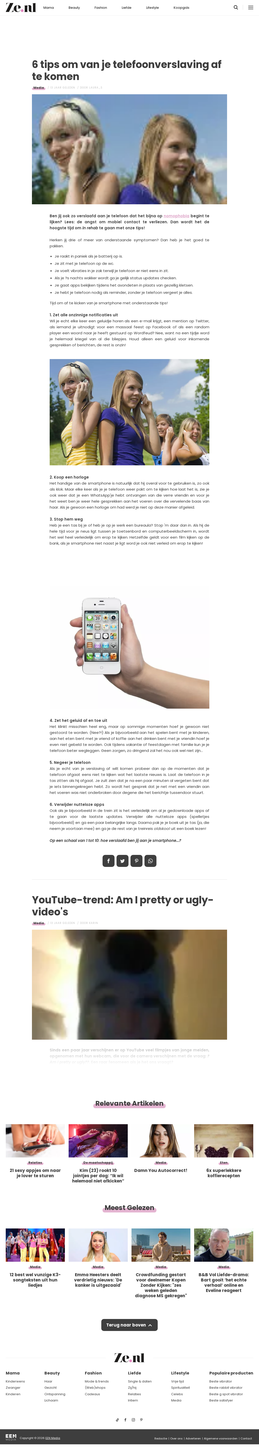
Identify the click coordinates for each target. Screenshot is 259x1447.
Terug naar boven (126, 1325)
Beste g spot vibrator (226, 1394)
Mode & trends (97, 1381)
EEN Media (52, 1438)
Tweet (123, 861)
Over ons (176, 1438)
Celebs (177, 1394)
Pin (136, 861)
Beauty (74, 7)
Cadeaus (92, 1394)
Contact (246, 1438)
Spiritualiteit (180, 1387)
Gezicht (50, 1387)
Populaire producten (231, 1373)
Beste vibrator (220, 1381)
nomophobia (176, 216)
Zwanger (13, 1387)
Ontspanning (54, 1394)
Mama (48, 7)
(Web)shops (95, 1387)
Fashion (101, 7)
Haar (48, 1381)
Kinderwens (15, 1381)
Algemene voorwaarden (221, 1438)
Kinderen (13, 1394)
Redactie (160, 1438)
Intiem (133, 1400)
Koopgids (181, 7)
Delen (109, 861)
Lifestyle (152, 7)
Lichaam (51, 1400)
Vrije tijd (177, 1381)
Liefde (126, 7)
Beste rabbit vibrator (226, 1387)
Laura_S (96, 88)
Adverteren (193, 1438)
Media (38, 88)
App (150, 861)
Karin (93, 923)
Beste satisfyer (221, 1400)
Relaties (134, 1394)
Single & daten (140, 1381)
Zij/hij (132, 1387)
